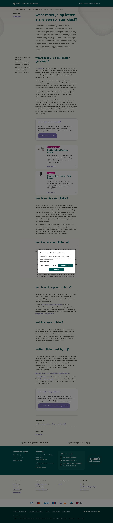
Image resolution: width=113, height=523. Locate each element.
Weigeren (56, 269)
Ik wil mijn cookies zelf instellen (48, 265)
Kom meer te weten (44, 261)
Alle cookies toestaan (65, 265)
